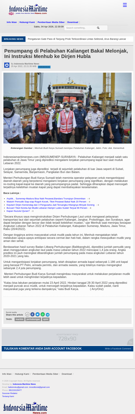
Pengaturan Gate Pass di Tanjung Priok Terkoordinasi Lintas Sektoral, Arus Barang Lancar (77, 39)
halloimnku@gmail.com (18, 387)
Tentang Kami (8, 396)
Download (72, 22)
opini (45, 319)
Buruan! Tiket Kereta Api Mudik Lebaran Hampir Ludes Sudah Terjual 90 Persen (47, 208)
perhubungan (33, 319)
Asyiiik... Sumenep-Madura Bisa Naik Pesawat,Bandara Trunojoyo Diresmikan (46, 198)
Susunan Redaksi (9, 393)
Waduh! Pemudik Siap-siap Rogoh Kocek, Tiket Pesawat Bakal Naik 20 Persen (46, 201)
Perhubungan (44, 67)
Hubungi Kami (27, 22)
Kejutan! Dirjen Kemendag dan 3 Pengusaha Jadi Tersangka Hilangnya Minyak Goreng (51, 205)
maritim (19, 319)
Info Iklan (12, 22)
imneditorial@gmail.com (39, 387)
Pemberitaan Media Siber (51, 22)
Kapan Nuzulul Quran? (18, 211)
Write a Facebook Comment (118, 348)
